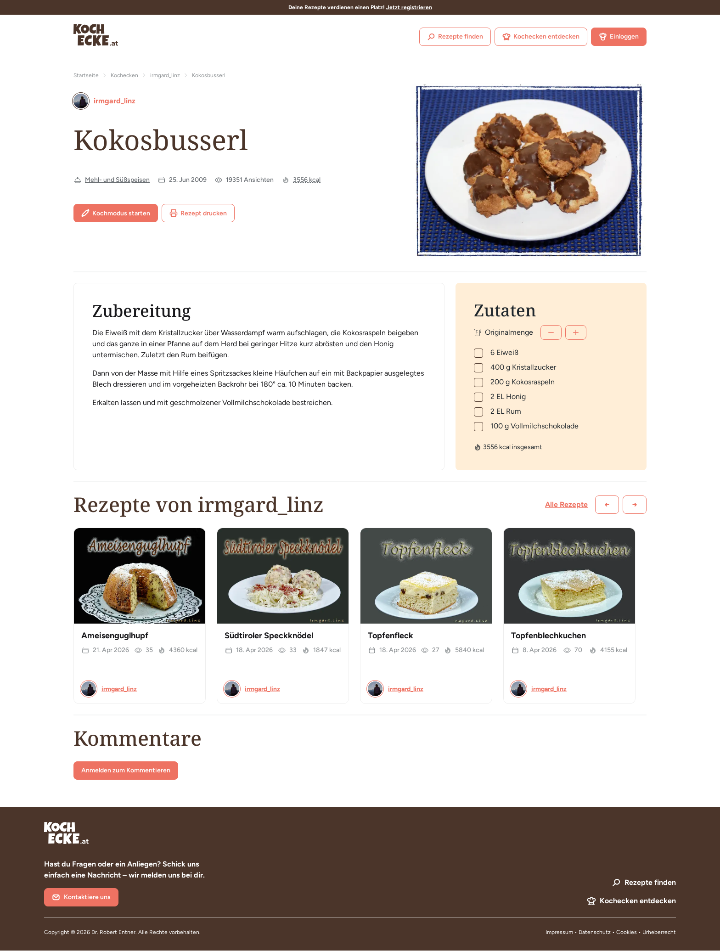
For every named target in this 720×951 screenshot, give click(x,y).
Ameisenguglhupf (114, 635)
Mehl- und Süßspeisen (117, 180)
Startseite (86, 75)
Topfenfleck (390, 635)
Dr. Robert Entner (113, 932)
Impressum (559, 932)
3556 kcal (307, 180)
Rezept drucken (198, 213)
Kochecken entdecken (540, 37)
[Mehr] (575, 332)
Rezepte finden (455, 37)
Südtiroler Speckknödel (269, 635)
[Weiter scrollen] (635, 504)
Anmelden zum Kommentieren (125, 770)
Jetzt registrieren (409, 7)
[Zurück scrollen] (607, 504)
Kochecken (124, 75)
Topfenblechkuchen (548, 635)
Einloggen (619, 37)
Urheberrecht (659, 932)
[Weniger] (551, 332)
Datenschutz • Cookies (608, 932)
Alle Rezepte (566, 504)
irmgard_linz (165, 75)
